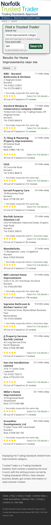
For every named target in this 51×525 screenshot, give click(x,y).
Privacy (40, 499)
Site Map (19, 502)
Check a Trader (24, 496)
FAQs (12, 496)
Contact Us (8, 502)
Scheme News (39, 496)
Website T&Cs (28, 499)
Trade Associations (11, 499)
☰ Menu (6, 17)
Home (5, 496)
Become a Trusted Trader (27, 17)
